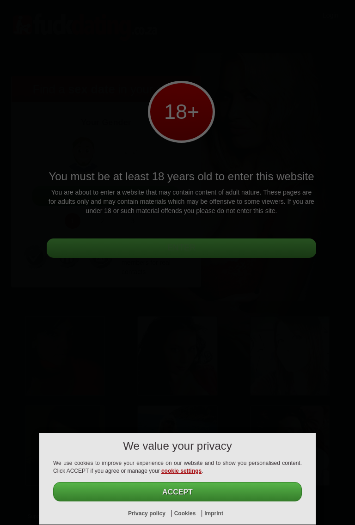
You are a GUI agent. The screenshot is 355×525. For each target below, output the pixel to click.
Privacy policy (147, 513)
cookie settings (181, 471)
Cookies (185, 513)
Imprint (213, 513)
